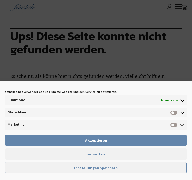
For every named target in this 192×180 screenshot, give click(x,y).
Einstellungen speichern (96, 168)
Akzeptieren (96, 140)
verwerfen (96, 154)
